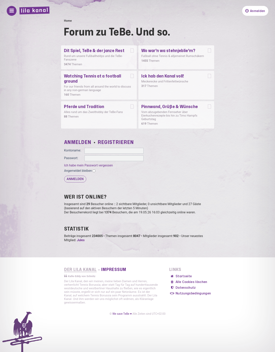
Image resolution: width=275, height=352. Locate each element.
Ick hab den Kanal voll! (162, 76)
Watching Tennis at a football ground (92, 78)
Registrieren (116, 142)
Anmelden (77, 142)
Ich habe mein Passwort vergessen (88, 165)
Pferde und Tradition (84, 107)
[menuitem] (255, 11)
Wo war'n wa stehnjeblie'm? (168, 51)
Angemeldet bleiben (79, 171)
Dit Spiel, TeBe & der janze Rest (94, 51)
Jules (81, 240)
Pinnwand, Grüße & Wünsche (169, 107)
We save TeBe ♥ (122, 313)
